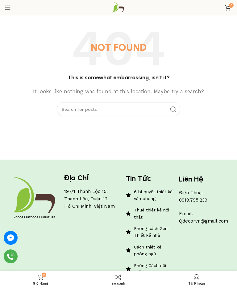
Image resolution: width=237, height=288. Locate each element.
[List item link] (149, 195)
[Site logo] (118, 7)
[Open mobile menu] (8, 8)
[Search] (118, 109)
